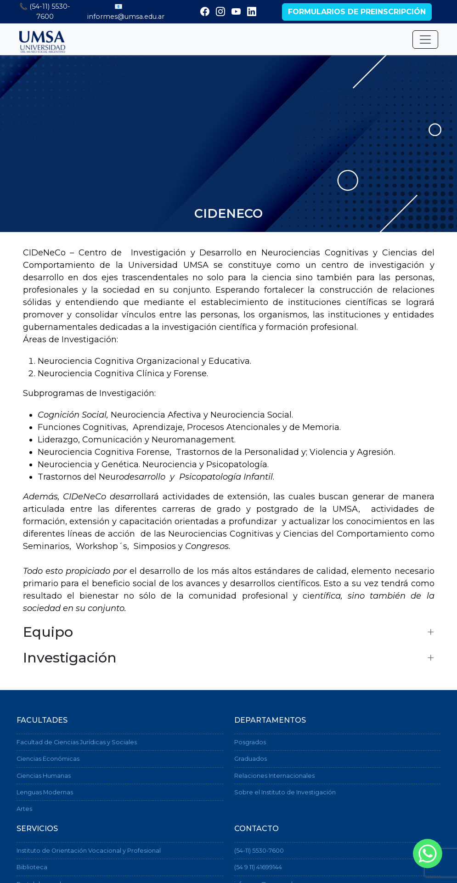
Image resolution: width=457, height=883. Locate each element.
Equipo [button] (48, 632)
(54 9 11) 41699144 (258, 867)
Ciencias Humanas (44, 775)
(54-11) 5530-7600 (259, 850)
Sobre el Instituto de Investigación (285, 792)
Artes (24, 808)
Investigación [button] (70, 658)
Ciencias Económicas (48, 758)
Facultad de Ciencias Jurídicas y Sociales (77, 742)
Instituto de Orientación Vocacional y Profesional (89, 850)
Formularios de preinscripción (357, 11)
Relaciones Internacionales (274, 775)
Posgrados (250, 742)
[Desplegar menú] (425, 39)
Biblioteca (32, 867)
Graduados (250, 758)
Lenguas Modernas (45, 792)
